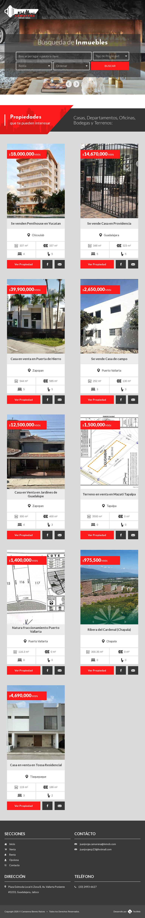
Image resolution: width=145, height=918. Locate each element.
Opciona (108, 9)
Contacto (129, 9)
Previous (69, 84)
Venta (73, 9)
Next (76, 84)
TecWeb (136, 911)
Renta (90, 9)
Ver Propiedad (24, 264)
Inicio (57, 9)
